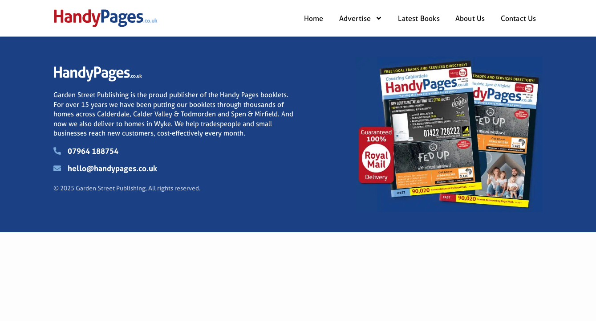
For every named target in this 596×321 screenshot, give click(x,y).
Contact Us (518, 18)
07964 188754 (93, 151)
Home (314, 18)
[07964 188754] (57, 151)
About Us (470, 18)
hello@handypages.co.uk (112, 168)
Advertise (361, 18)
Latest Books (418, 18)
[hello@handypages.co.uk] (57, 168)
